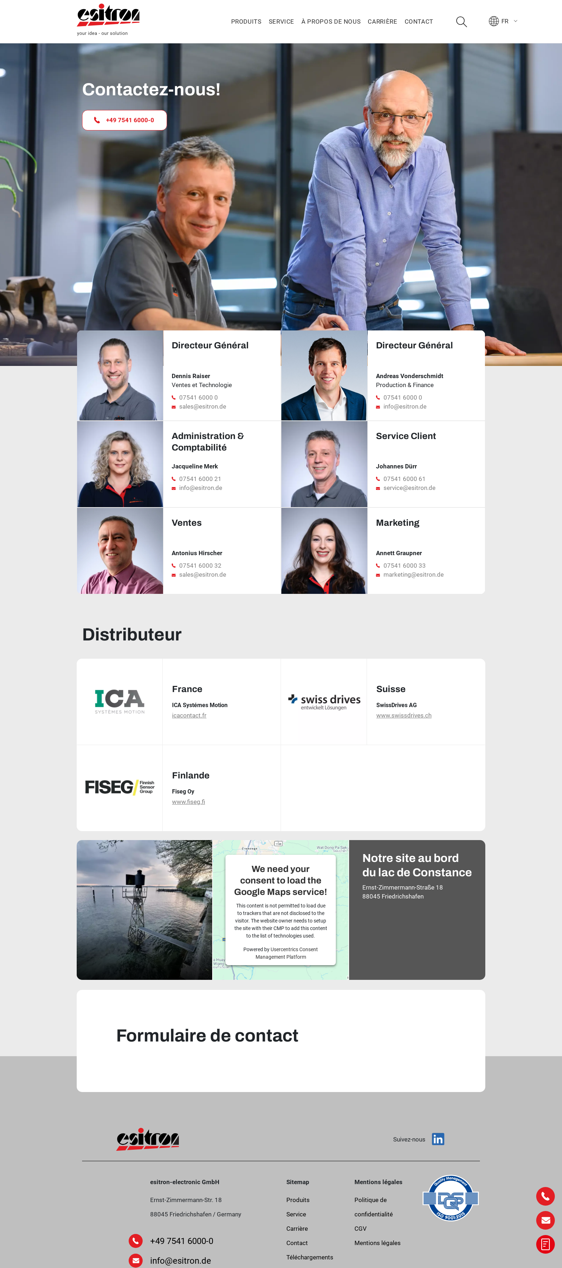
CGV (360, 1228)
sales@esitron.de (202, 406)
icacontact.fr (189, 715)
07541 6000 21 (200, 478)
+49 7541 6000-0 (124, 120)
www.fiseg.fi (188, 801)
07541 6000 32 (200, 565)
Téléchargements (309, 1257)
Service (281, 21)
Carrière (382, 21)
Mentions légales (377, 1242)
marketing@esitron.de (414, 574)
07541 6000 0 (198, 397)
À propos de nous (331, 21)
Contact (419, 21)
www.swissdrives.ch (404, 715)
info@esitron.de (405, 406)
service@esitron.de (409, 487)
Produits (246, 21)
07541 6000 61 (405, 478)
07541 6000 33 (405, 565)
